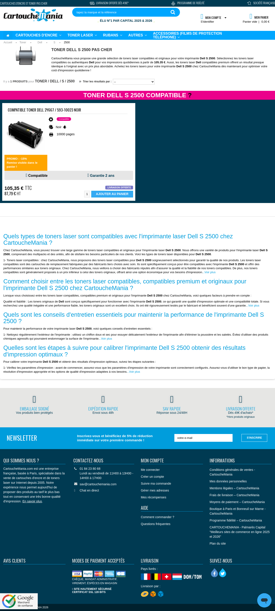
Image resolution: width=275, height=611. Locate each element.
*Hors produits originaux (241, 416)
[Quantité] (87, 194)
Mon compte (152, 460)
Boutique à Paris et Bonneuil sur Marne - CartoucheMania (238, 511)
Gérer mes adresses (155, 490)
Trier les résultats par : (95, 81)
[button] (137, 35)
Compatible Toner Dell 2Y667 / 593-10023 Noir (44, 109)
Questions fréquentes (155, 524)
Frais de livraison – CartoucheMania (234, 495)
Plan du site (218, 543)
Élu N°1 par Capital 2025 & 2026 (126, 20)
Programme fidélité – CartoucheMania (236, 520)
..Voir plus (209, 272)
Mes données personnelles (228, 481)
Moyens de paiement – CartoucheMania (237, 502)
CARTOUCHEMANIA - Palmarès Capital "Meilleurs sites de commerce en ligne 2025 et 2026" (240, 531)
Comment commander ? (157, 517)
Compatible (38, 175)
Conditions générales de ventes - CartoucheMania (232, 472)
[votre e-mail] (203, 438)
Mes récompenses (153, 497)
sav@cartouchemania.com (98, 484)
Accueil (8, 42)
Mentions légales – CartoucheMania (234, 488)
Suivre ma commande (156, 483)
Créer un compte (152, 476)
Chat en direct (89, 490)
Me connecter (150, 470)
